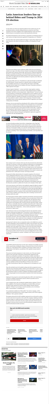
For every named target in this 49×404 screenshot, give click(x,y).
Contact (43, 1)
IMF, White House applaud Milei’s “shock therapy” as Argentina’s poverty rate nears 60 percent (33, 331)
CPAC (27, 69)
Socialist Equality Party (20, 8)
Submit (24, 320)
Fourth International (11, 8)
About (46, 1)
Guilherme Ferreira (9, 24)
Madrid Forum (25, 110)
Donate (40, 8)
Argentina (5, 349)
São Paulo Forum (19, 113)
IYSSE (26, 8)
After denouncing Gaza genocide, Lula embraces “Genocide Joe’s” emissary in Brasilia (22, 331)
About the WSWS (30, 8)
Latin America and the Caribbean (6, 350)
